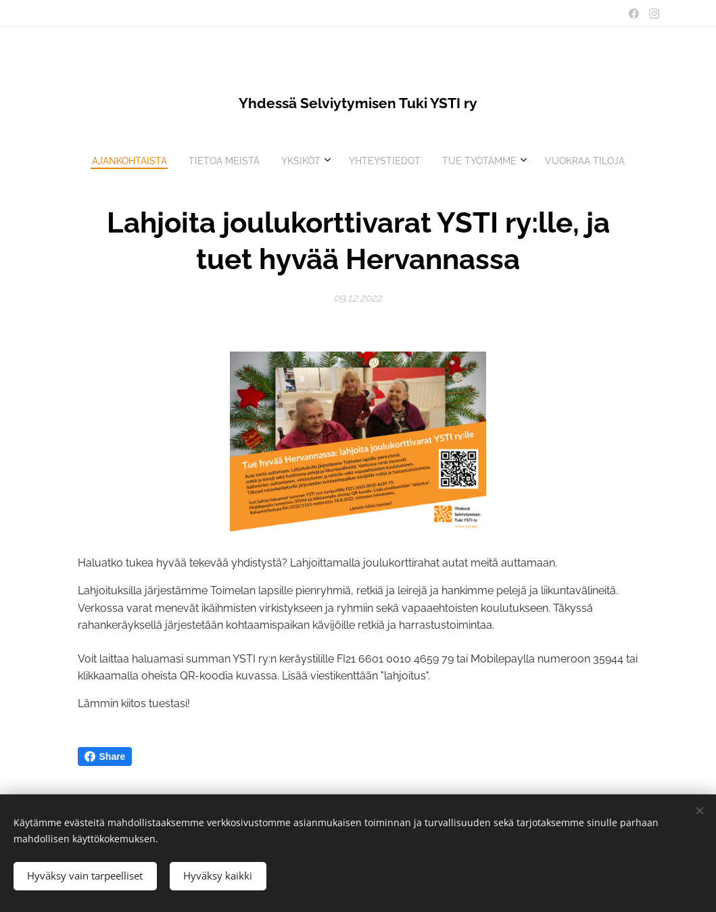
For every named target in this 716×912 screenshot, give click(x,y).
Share (105, 756)
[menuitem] (302, 161)
